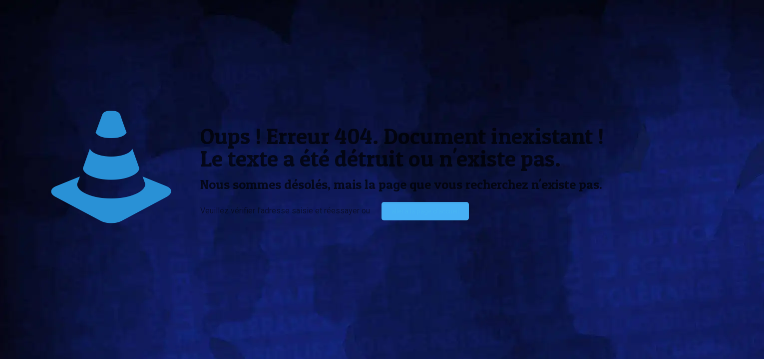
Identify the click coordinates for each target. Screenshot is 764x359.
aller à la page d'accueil (425, 211)
